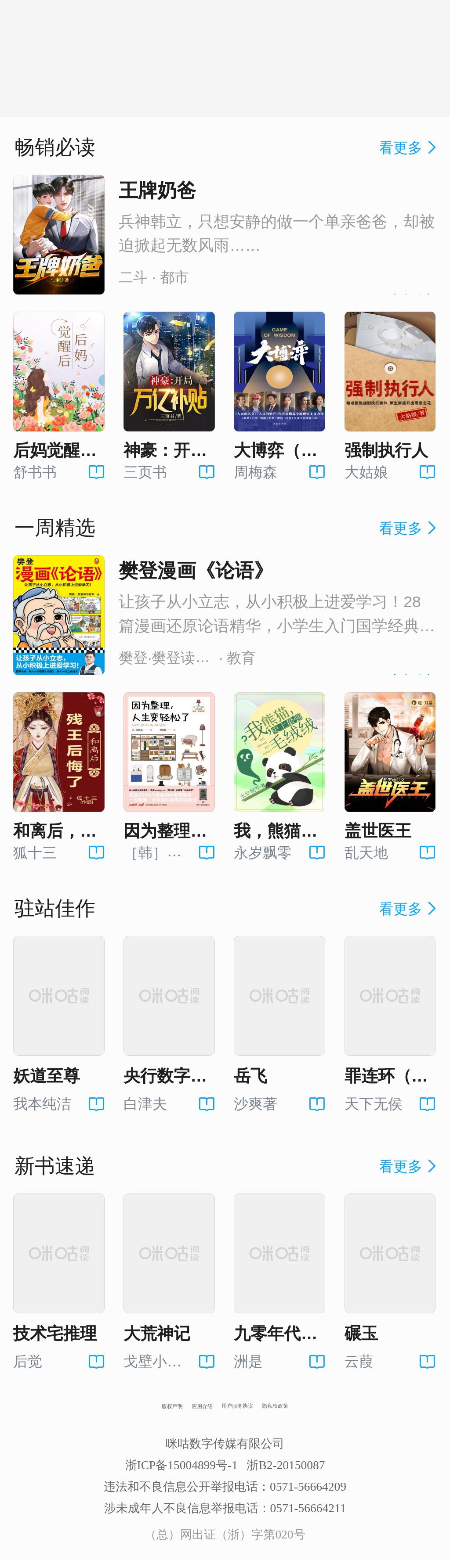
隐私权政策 (275, 1406)
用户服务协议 (237, 1406)
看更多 (409, 148)
